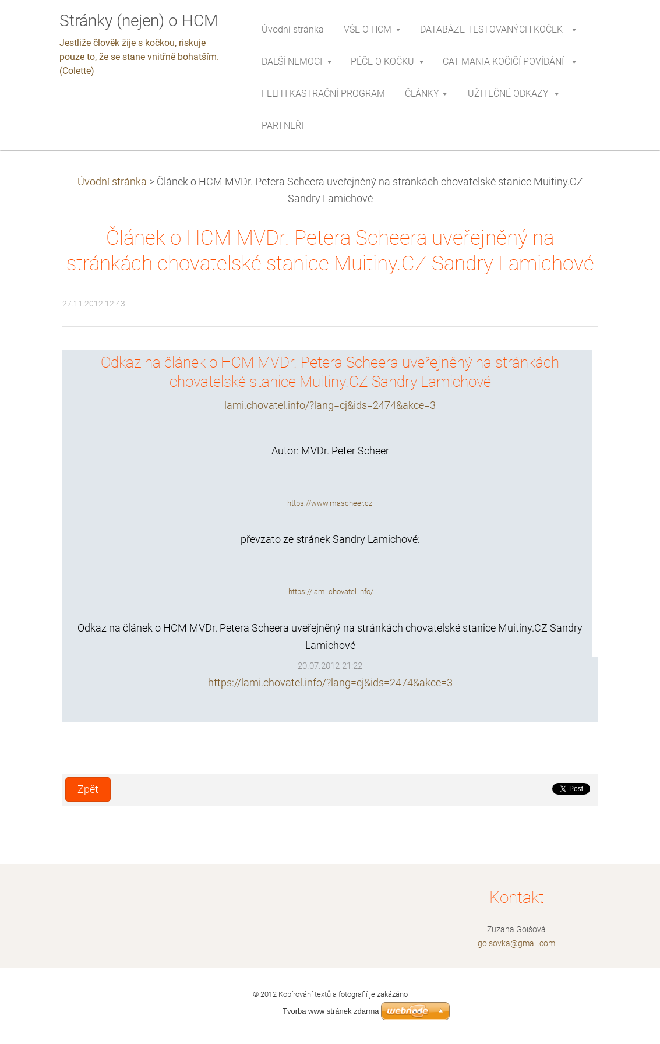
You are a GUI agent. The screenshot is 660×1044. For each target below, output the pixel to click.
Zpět (87, 789)
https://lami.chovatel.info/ (330, 591)
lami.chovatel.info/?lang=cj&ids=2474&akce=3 (330, 405)
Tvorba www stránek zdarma (331, 1011)
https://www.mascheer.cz (329, 503)
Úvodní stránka (112, 182)
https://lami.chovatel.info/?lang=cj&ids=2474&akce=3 (330, 683)
